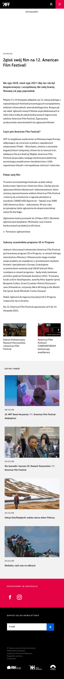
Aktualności (32, 12)
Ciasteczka (11, 659)
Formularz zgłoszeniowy (18, 231)
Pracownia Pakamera (24, 653)
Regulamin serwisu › (15, 656)
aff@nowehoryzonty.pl (16, 651)
